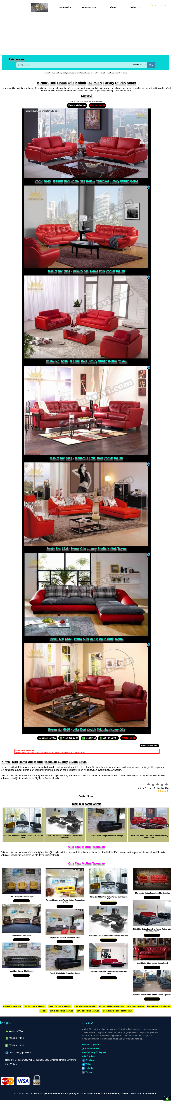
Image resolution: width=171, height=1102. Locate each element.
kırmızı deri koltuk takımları (61, 1011)
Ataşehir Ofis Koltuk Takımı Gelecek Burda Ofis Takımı (109, 972)
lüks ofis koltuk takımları (85, 1006)
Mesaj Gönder (77, 105)
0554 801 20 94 (69, 738)
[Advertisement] (85, 34)
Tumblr (87, 1072)
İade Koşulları (88, 1056)
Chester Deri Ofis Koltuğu (21, 935)
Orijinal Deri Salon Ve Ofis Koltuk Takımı (65, 937)
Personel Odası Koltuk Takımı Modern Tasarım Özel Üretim (65, 901)
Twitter (87, 1064)
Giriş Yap (163, 5)
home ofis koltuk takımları (59, 1006)
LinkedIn (88, 1068)
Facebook (88, 1060)
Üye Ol (153, 5)
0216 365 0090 (47, 738)
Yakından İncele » (21, 901)
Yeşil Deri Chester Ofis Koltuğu (21, 971)
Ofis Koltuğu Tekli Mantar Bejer (22, 896)
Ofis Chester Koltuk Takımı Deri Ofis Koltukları (152, 893)
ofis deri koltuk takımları (34, 1006)
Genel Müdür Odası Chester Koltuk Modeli (152, 963)
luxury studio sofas (135, 1006)
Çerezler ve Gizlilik (90, 1048)
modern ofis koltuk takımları (111, 1006)
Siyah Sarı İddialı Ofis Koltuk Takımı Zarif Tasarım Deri (108, 898)
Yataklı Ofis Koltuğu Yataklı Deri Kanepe (65, 973)
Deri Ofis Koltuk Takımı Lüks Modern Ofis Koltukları (108, 936)
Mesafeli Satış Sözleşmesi (94, 1052)
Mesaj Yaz (89, 738)
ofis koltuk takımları (12, 1006)
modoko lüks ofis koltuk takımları (117, 1011)
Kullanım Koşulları (90, 1044)
